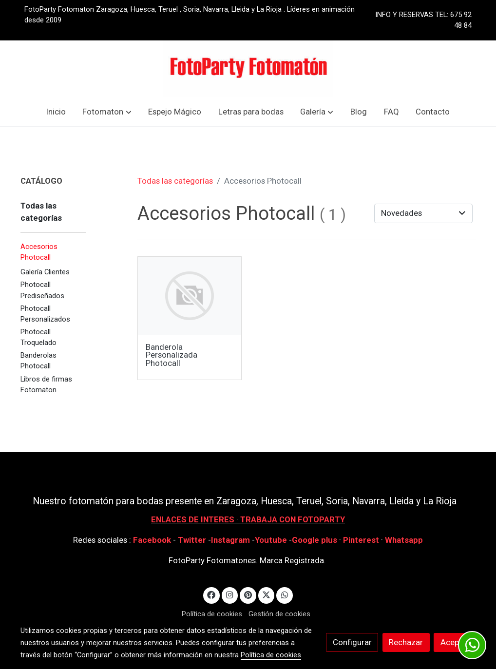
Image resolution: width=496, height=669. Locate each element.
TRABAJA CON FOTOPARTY (292, 519)
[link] (248, 68)
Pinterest (361, 540)
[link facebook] (211, 594)
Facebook (152, 540)
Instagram (231, 540)
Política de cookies (212, 614)
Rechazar (406, 642)
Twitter (193, 540)
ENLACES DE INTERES (192, 519)
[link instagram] (230, 594)
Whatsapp (404, 540)
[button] (107, 111)
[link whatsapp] (284, 594)
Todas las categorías (175, 181)
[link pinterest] (248, 594)
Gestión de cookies (279, 614)
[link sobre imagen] (190, 296)
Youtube (271, 540)
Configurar (352, 642)
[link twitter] (266, 594)
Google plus (314, 540)
